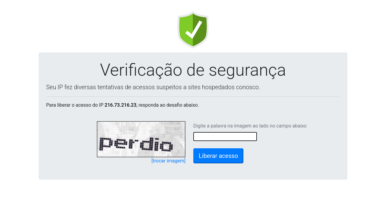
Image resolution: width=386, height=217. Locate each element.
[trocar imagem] (168, 161)
